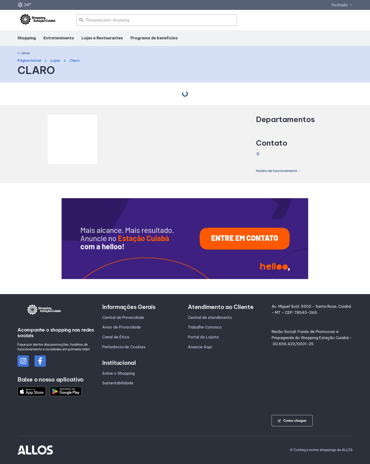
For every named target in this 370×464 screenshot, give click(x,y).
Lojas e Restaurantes (102, 38)
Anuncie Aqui (200, 347)
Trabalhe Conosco (205, 327)
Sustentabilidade (117, 383)
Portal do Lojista (203, 337)
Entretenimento (58, 38)
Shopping (26, 38)
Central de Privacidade (123, 317)
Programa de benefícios (154, 38)
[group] (185, 238)
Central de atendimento (210, 317)
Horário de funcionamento (278, 171)
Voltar (23, 53)
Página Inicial (29, 61)
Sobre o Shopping (118, 373)
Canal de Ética (115, 337)
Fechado (342, 5)
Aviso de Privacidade (121, 327)
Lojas (55, 61)
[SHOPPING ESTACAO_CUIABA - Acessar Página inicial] (37, 20)
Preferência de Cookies (123, 347)
